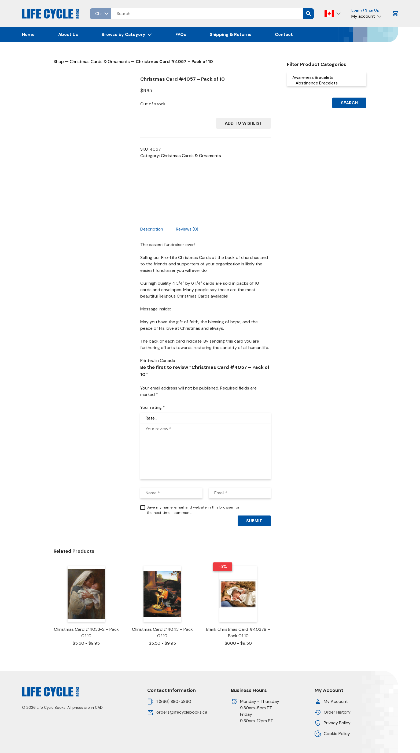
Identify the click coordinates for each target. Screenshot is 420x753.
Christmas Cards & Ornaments (100, 61)
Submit (254, 521)
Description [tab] (151, 229)
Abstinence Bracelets (326, 83)
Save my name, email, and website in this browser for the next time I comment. (193, 510)
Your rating (152, 407)
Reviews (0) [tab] (187, 229)
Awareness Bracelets (326, 77)
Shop (59, 61)
